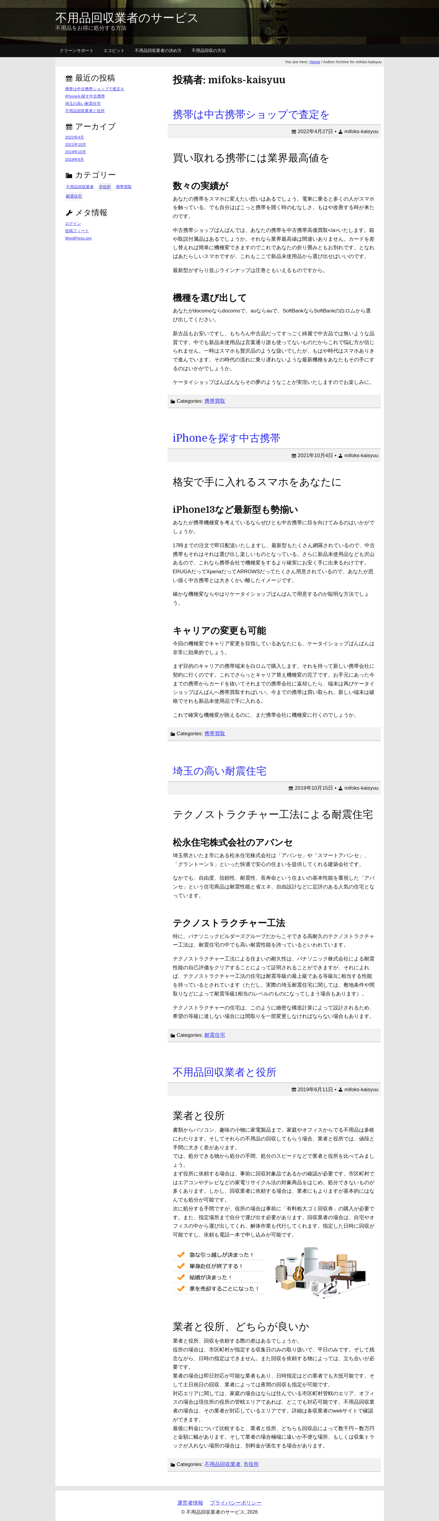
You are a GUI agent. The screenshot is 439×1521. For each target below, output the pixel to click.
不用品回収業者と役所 (225, 1072)
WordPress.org (78, 238)
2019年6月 (74, 159)
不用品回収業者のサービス (127, 18)
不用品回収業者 (222, 1464)
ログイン (73, 223)
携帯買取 (214, 401)
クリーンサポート (77, 50)
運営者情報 (190, 1502)
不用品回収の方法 (209, 50)
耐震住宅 (214, 1035)
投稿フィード (77, 231)
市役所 (251, 1464)
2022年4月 (74, 137)
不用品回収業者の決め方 (158, 50)
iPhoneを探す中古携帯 (226, 438)
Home (314, 62)
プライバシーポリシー (236, 1502)
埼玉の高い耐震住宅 (220, 771)
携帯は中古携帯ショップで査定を (251, 114)
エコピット (114, 50)
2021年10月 (75, 144)
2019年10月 (75, 152)
